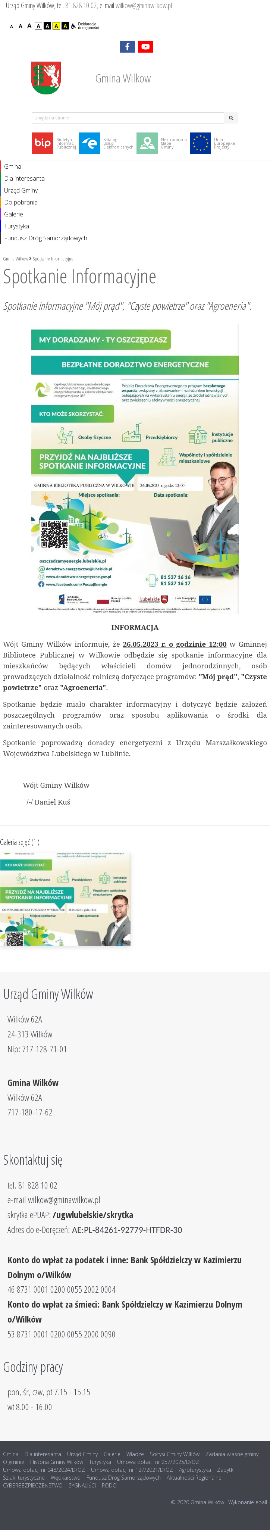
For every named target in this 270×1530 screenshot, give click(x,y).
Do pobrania (21, 202)
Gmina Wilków (15, 258)
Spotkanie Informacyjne (53, 258)
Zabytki (226, 1469)
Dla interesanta (24, 178)
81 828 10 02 (81, 5)
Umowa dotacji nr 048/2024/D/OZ (44, 1469)
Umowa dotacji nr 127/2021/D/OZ (132, 1469)
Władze (135, 1454)
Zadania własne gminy (231, 1454)
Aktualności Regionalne (194, 1477)
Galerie (13, 214)
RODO (109, 1485)
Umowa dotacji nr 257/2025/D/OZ (158, 1461)
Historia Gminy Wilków (56, 1461)
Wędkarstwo (66, 1477)
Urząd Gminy (21, 190)
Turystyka (16, 226)
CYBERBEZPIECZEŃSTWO (33, 1485)
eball (261, 1502)
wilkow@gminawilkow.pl (144, 5)
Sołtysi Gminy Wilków (175, 1454)
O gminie (13, 1461)
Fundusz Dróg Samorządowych (45, 238)
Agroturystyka (195, 1469)
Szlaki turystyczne (24, 1477)
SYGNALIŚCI (82, 1485)
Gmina (12, 166)
